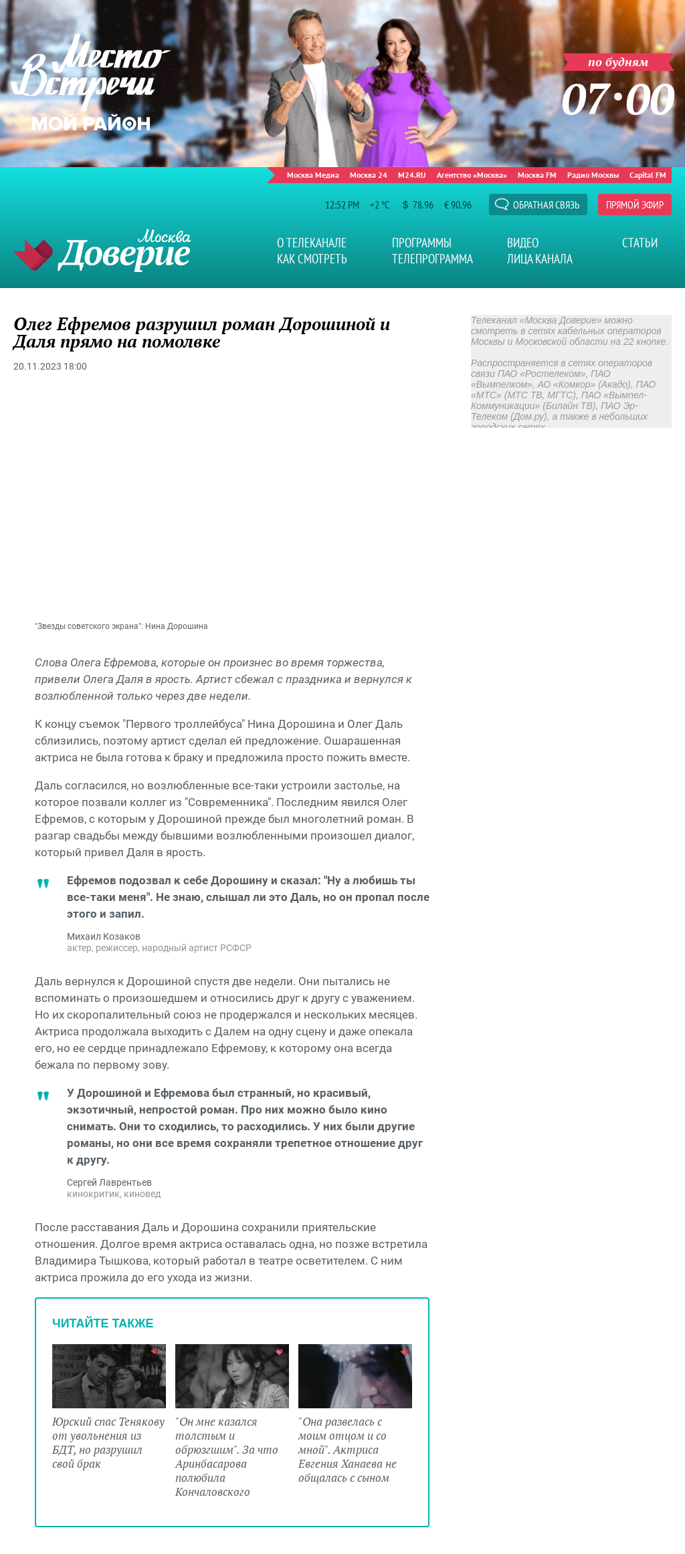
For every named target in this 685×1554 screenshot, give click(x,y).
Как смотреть (312, 259)
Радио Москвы (593, 175)
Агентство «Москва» (472, 175)
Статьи (640, 243)
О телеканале (312, 243)
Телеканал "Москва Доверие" (102, 250)
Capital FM (647, 175)
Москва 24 (368, 175)
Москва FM (537, 175)
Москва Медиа (313, 175)
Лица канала (540, 259)
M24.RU (412, 175)
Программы (422, 243)
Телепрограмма (432, 259)
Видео (523, 243)
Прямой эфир (635, 204)
